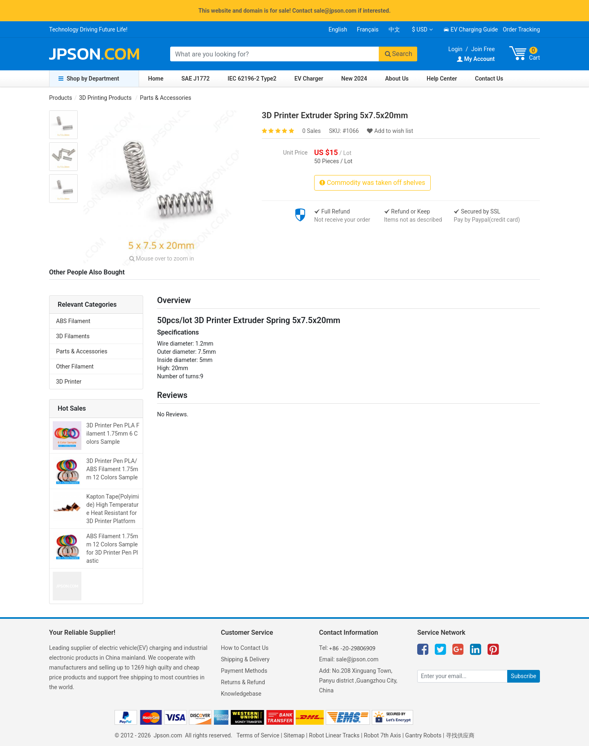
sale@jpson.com (357, 659)
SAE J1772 (196, 78)
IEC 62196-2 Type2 (252, 78)
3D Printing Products (105, 97)
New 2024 (354, 78)
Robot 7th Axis (382, 735)
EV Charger (308, 78)
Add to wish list (390, 131)
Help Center (442, 78)
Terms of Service (257, 735)
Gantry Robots (423, 735)
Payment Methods (244, 670)
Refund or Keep (407, 211)
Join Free (483, 49)
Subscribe (523, 676)
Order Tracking (521, 29)
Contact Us (489, 78)
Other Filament (75, 366)
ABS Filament (73, 321)
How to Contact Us (245, 648)
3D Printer (68, 381)
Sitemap (293, 735)
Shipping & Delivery (245, 659)
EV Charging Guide (470, 29)
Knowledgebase (241, 693)
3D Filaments (73, 336)
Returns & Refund (243, 682)
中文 (394, 29)
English (337, 29)
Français (368, 29)
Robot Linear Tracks (334, 735)
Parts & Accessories (165, 97)
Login (455, 49)
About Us (397, 78)
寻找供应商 (460, 735)
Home (156, 78)
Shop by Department (88, 78)
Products (60, 97)
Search (398, 54)
